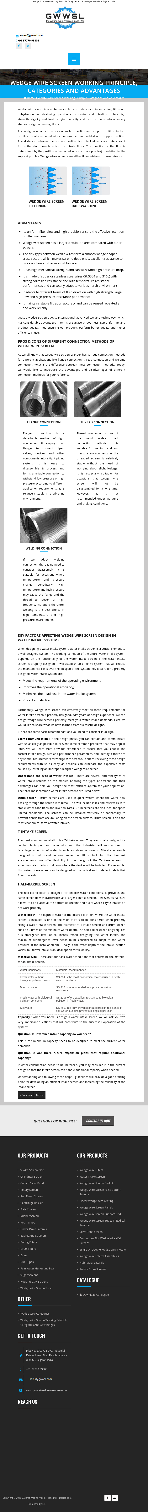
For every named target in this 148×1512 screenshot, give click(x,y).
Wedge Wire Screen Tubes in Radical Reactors (102, 1223)
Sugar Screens (29, 1275)
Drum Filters (28, 1249)
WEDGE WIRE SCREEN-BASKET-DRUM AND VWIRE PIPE (44, 1447)
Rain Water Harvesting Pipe (37, 1268)
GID (44, 1504)
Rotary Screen (29, 1190)
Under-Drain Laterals (33, 1229)
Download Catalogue (94, 1294)
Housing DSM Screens (34, 1281)
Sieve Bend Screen (91, 1232)
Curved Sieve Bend (32, 1183)
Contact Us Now (98, 1120)
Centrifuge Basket (31, 1203)
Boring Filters (28, 1242)
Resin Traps (27, 1222)
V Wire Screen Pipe (32, 1170)
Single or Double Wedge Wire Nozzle (103, 1249)
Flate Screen (28, 1209)
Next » (39, 1095)
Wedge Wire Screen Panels (96, 1207)
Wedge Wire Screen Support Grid (100, 1214)
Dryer (23, 1255)
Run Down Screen (31, 1196)
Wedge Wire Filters (91, 1170)
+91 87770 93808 (27, 40)
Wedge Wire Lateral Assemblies (99, 1256)
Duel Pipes (27, 1262)
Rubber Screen (29, 1216)
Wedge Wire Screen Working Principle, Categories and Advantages (44, 1322)
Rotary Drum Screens (93, 1269)
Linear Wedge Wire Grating (96, 1201)
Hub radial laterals (92, 1262)
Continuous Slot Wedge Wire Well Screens (100, 1240)
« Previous (26, 1095)
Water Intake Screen (92, 1176)
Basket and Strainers (33, 1235)
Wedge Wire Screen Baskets (97, 1183)
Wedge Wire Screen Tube (36, 1288)
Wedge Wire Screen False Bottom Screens (100, 1192)
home (29, 98)
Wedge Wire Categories (35, 1313)
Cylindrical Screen (31, 1176)
